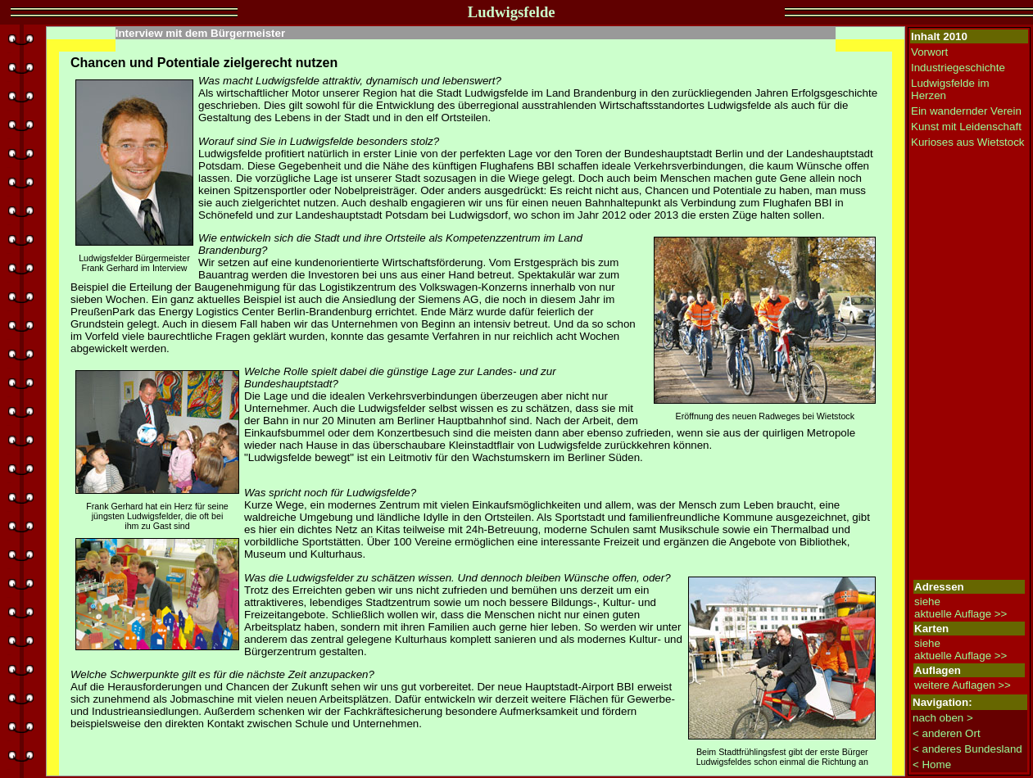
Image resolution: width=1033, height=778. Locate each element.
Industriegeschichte (958, 67)
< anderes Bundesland (967, 749)
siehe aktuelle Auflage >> (960, 607)
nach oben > (943, 718)
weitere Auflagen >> (962, 685)
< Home (932, 764)
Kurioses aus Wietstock (968, 142)
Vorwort (929, 52)
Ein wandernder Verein (966, 111)
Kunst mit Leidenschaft (966, 126)
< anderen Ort (947, 733)
